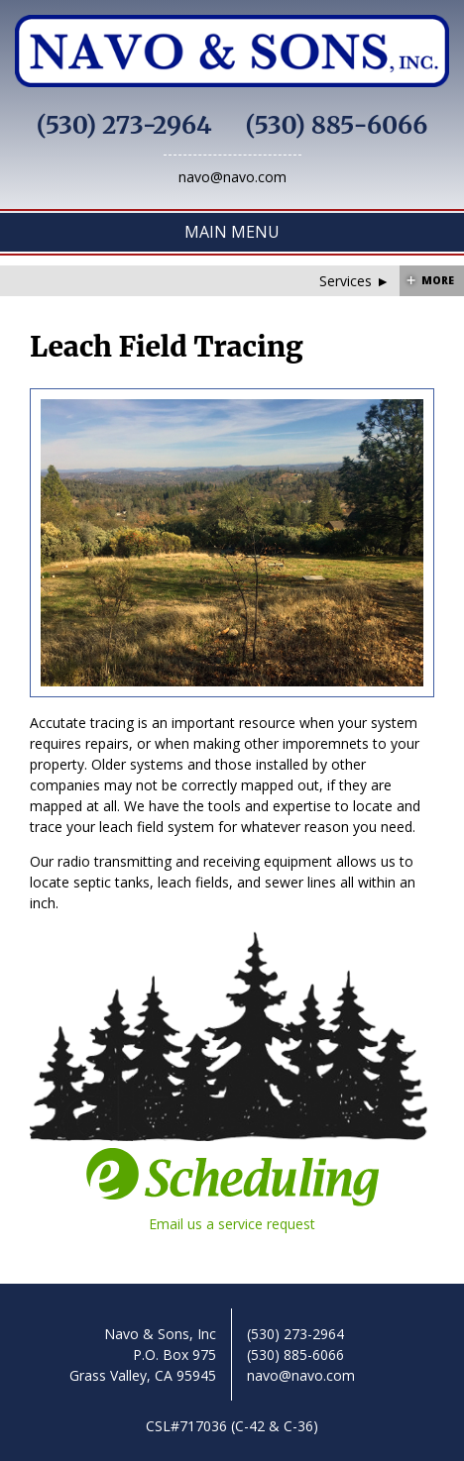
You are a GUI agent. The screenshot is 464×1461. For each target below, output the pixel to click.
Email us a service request (232, 1189)
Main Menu (232, 232)
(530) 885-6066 (337, 125)
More (437, 280)
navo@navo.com (232, 176)
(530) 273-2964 (124, 125)
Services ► (354, 280)
